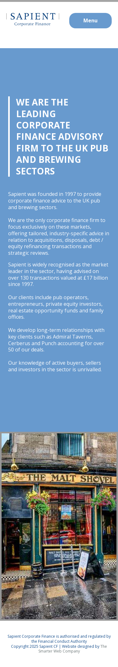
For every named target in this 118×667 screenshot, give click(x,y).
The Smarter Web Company (72, 649)
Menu (90, 20)
